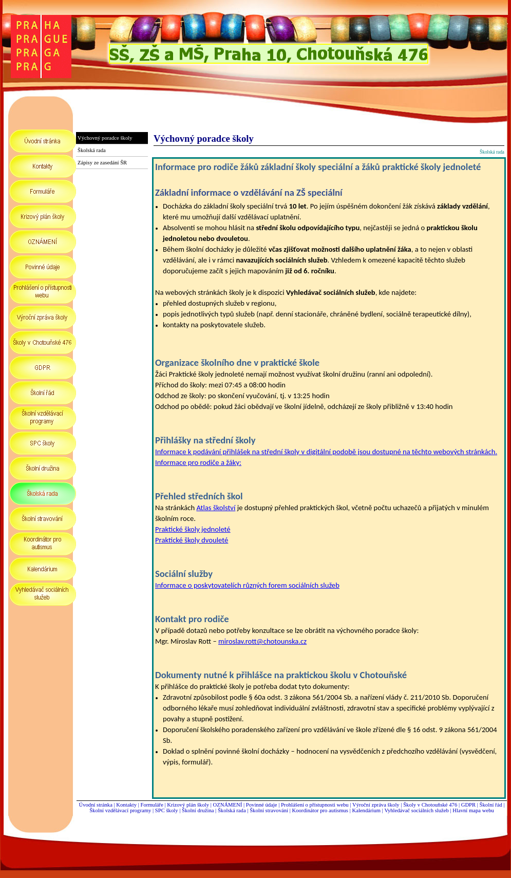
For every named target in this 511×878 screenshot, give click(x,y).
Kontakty (127, 805)
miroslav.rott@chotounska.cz (262, 641)
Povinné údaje (261, 805)
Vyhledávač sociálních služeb (416, 810)
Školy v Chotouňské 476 (430, 805)
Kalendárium (366, 810)
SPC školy (166, 810)
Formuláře (151, 805)
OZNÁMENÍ (227, 805)
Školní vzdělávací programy (120, 810)
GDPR (468, 805)
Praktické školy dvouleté (191, 540)
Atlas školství (215, 507)
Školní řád (491, 805)
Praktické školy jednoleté (193, 529)
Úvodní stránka (95, 805)
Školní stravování (269, 810)
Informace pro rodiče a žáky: (198, 462)
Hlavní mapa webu (473, 810)
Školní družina (198, 810)
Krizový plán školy (188, 805)
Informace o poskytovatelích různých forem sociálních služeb (247, 585)
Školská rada (232, 810)
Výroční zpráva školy (376, 805)
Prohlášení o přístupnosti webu (315, 805)
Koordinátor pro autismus (320, 810)
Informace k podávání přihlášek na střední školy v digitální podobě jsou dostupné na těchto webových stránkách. (326, 451)
